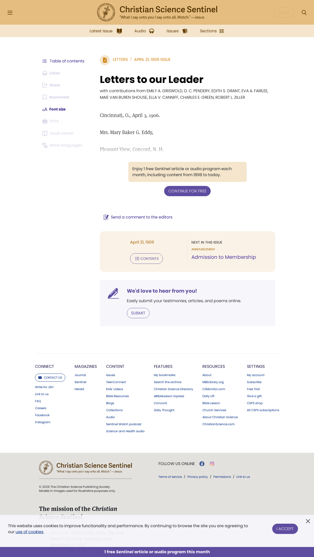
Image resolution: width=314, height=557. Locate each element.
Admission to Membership (222, 257)
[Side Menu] (10, 13)
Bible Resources (117, 395)
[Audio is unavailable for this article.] (52, 73)
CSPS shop (255, 402)
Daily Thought (164, 409)
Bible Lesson (211, 402)
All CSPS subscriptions (263, 409)
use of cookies (29, 532)
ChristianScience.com (218, 423)
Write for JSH (44, 386)
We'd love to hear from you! (160, 290)
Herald (79, 388)
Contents (144, 258)
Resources (213, 365)
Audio (110, 416)
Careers (40, 407)
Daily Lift (208, 395)
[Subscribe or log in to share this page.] (53, 85)
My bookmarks (164, 374)
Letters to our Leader (149, 79)
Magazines (86, 365)
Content (115, 365)
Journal (80, 374)
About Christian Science (220, 416)
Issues (110, 374)
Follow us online (176, 463)
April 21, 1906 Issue (150, 59)
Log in (284, 12)
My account (255, 374)
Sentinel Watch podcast (123, 423)
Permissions (222, 476)
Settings (256, 365)
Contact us (50, 376)
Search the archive (167, 381)
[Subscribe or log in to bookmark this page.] (57, 97)
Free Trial (253, 388)
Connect (44, 365)
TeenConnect (116, 381)
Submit (136, 312)
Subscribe (254, 381)
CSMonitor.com (213, 388)
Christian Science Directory (173, 388)
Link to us (42, 393)
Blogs (110, 402)
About (206, 374)
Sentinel (80, 381)
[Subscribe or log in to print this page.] (51, 121)
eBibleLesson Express (169, 395)
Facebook (42, 414)
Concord (160, 402)
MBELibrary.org (213, 381)
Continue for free (186, 191)
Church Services (214, 409)
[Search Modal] (304, 13)
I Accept (285, 528)
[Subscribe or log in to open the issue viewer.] (59, 133)
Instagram (42, 421)
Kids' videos (114, 388)
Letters (118, 59)
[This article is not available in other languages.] (63, 145)
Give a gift (254, 395)
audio (125, 430)
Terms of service (170, 476)
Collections (114, 409)
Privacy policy (197, 476)
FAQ (38, 400)
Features (163, 365)
